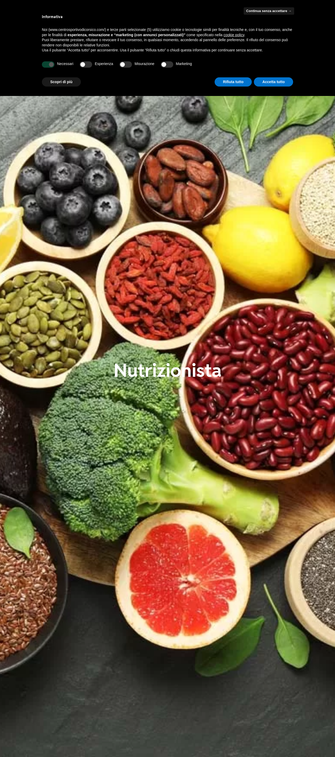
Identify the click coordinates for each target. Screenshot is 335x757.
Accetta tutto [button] (273, 82)
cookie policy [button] (234, 35)
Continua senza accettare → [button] (269, 11)
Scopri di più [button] (61, 82)
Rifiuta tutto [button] (233, 82)
